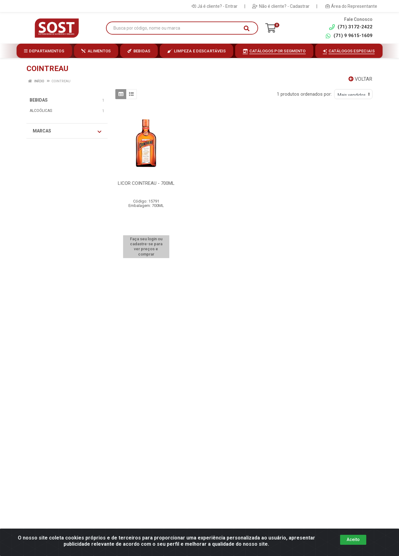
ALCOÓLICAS (41, 110)
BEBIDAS (39, 100)
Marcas (67, 131)
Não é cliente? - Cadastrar (281, 6)
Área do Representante (351, 6)
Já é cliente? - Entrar (215, 6)
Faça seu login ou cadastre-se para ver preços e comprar (146, 246)
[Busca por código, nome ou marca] (175, 28)
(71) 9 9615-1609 (349, 36)
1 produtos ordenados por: (304, 94)
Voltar (360, 79)
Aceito (353, 539)
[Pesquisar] (246, 28)
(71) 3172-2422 (351, 27)
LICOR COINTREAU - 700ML (146, 183)
